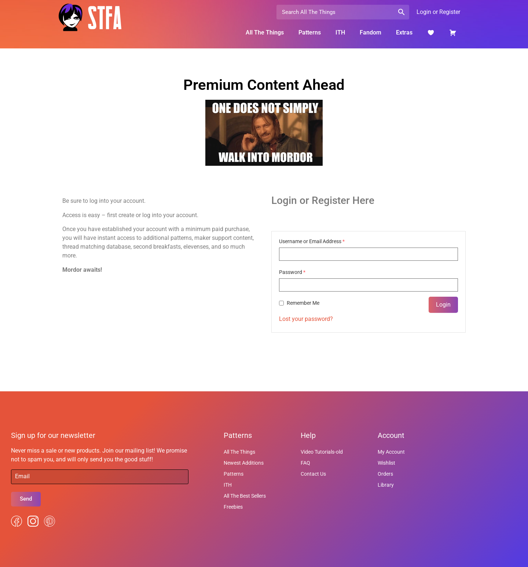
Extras (404, 32)
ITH (340, 32)
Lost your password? (306, 318)
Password (292, 272)
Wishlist (386, 463)
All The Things (265, 32)
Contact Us (313, 474)
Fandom (370, 32)
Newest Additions (244, 463)
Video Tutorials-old (322, 452)
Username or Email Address (312, 241)
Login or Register (438, 11)
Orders (385, 474)
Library (386, 485)
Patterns (309, 32)
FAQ (305, 463)
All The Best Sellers (245, 496)
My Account (391, 452)
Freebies (233, 507)
